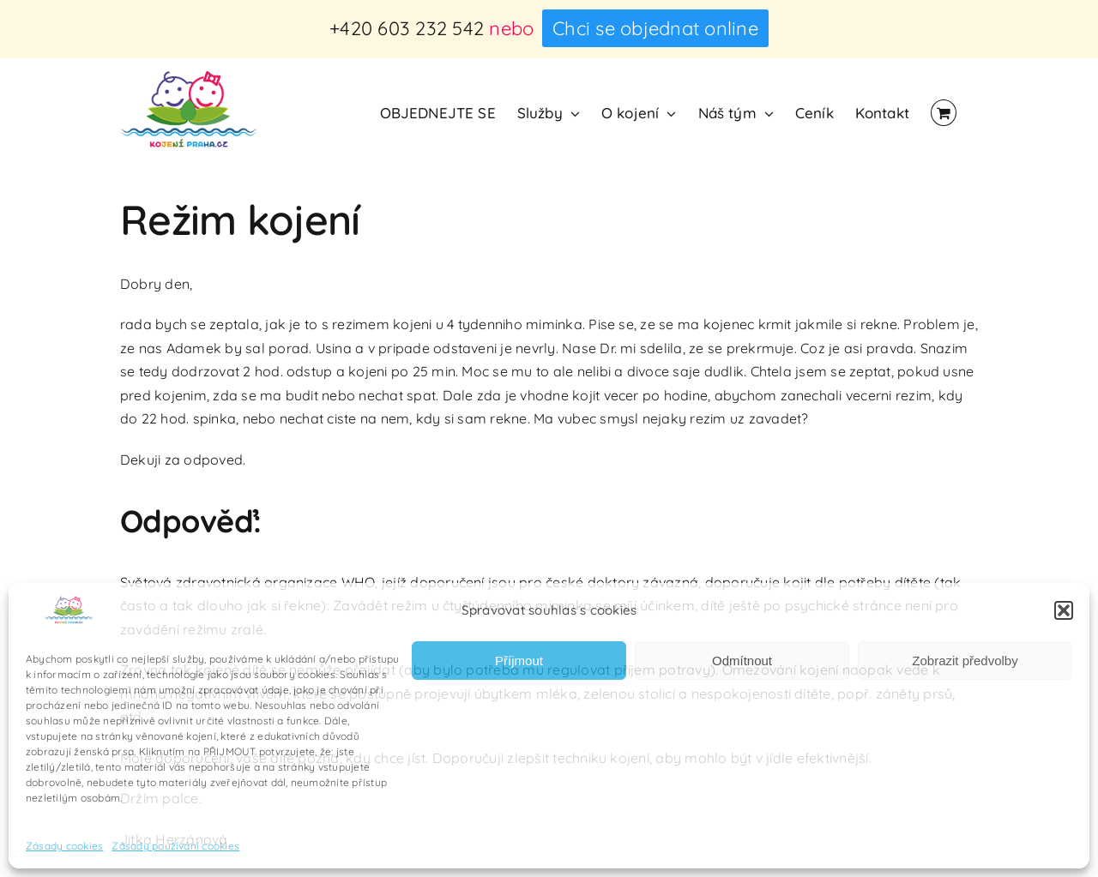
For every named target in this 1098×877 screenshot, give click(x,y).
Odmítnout (742, 660)
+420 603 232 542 (406, 28)
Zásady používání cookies (175, 845)
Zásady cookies (64, 845)
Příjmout (519, 660)
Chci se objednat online (655, 28)
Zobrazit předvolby (964, 660)
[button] (1063, 610)
